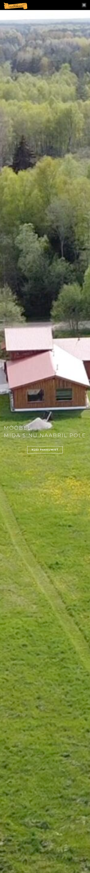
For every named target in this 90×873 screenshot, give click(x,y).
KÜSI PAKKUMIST (45, 449)
